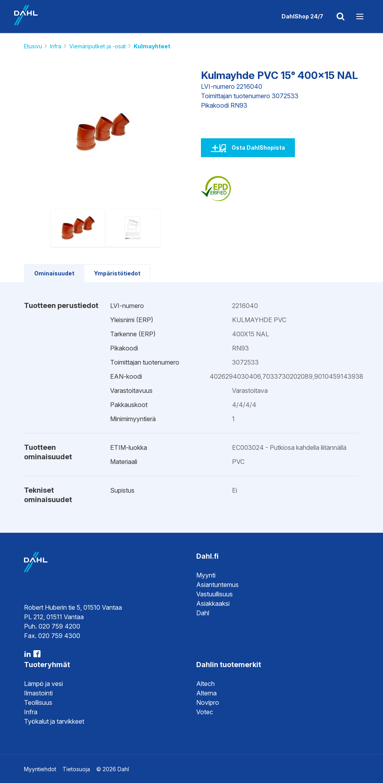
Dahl (202, 613)
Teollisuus (38, 702)
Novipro (207, 702)
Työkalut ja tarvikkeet (54, 721)
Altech (205, 684)
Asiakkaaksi (213, 603)
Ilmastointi (38, 693)
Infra (55, 46)
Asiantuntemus (217, 585)
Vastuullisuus (214, 594)
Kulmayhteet (152, 46)
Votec (204, 712)
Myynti (205, 575)
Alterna (206, 693)
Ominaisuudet (54, 273)
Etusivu (33, 46)
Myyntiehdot (40, 769)
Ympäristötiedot (117, 273)
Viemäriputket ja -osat (97, 46)
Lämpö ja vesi (43, 684)
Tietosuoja (76, 769)
